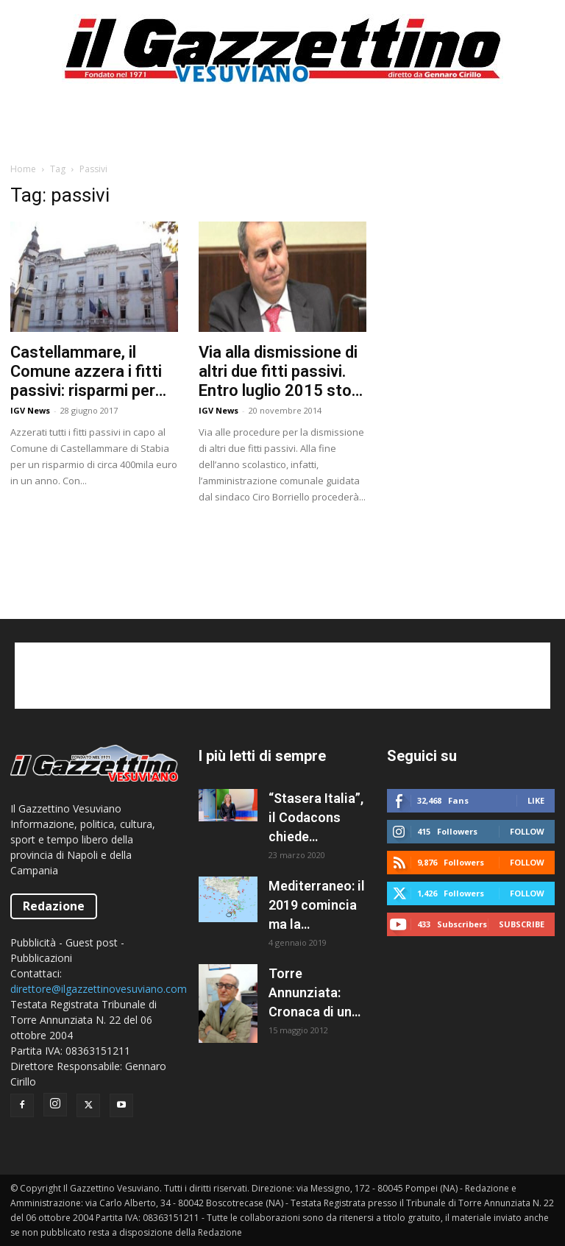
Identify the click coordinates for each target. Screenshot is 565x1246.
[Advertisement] (282, 128)
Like (535, 800)
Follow (527, 831)
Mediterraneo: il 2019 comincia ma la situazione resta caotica (317, 906)
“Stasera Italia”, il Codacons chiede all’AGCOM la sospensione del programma (316, 818)
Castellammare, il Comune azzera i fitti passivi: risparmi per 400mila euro (86, 371)
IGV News (30, 410)
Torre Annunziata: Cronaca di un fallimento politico (310, 994)
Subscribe (521, 924)
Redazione (54, 906)
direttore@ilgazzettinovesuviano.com (98, 989)
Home (23, 169)
